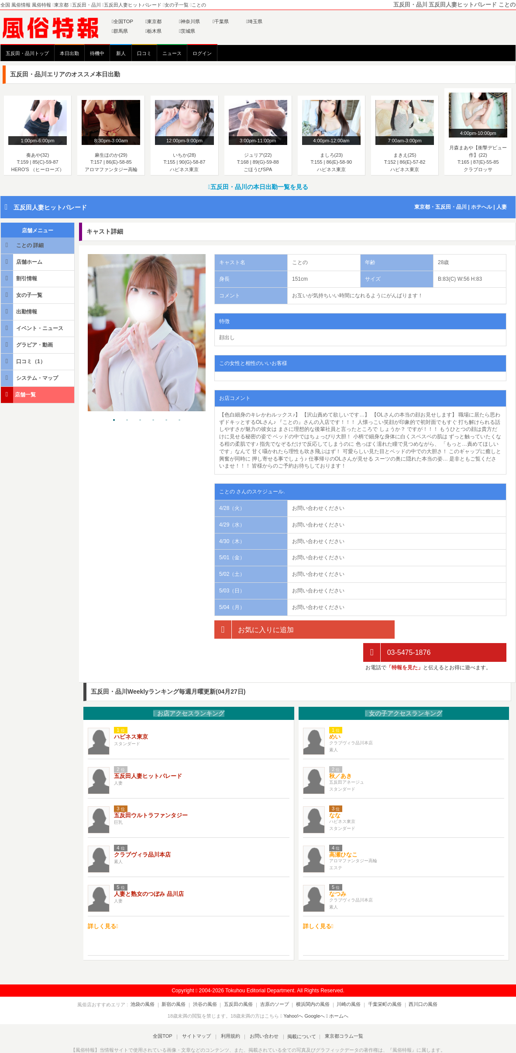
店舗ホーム (22, 261)
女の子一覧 (22, 295)
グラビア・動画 (27, 344)
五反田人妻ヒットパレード (50, 207)
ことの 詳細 (23, 245)
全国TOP (122, 21)
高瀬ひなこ (343, 832)
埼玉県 (254, 21)
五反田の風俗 (241, 981)
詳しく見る (103, 903)
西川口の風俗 (413, 981)
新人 (121, 53)
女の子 (403, 690)
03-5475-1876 (396, 629)
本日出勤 (69, 53)
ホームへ (337, 992)
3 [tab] (140, 420)
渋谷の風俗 (210, 981)
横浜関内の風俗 (310, 981)
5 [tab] (166, 420)
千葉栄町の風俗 (378, 981)
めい (335, 714)
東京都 (153, 21)
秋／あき (340, 753)
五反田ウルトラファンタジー (151, 792)
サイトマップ (198, 1013)
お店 (188, 690)
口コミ (144, 53)
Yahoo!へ (293, 992)
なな (335, 792)
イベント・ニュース (32, 328)
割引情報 (19, 278)
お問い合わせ (262, 1013)
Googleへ (315, 992)
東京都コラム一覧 (339, 1013)
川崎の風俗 (344, 981)
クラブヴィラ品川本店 (142, 832)
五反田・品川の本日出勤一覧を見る (258, 186)
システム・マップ (30, 378)
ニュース (172, 53)
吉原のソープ (274, 981)
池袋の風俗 (152, 981)
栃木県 (153, 31)
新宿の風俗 (181, 981)
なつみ (337, 871)
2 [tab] (127, 420)
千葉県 (221, 21)
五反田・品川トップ (27, 53)
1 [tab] (114, 420)
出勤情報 (19, 311)
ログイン (202, 53)
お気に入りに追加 (254, 629)
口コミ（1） (23, 361)
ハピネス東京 (131, 714)
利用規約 (230, 1013)
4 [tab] (153, 420)
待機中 (97, 53)
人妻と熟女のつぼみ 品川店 (149, 871)
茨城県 (187, 31)
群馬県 (120, 31)
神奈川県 (189, 21)
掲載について (298, 1013)
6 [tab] (179, 420)
